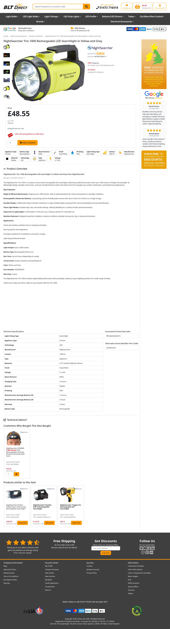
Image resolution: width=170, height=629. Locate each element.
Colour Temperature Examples (139, 573)
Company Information (13, 563)
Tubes (131, 16)
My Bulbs (48, 580)
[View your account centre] (159, 6)
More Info (22, 523)
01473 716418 (107, 8)
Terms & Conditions (11, 576)
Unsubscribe (50, 586)
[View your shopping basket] (143, 6)
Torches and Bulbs (36, 36)
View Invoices (50, 576)
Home (6, 36)
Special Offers (133, 586)
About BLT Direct (10, 569)
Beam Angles (133, 576)
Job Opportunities (10, 580)
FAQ (129, 580)
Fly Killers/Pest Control (151, 16)
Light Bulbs (11, 16)
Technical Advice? (15, 420)
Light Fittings (51, 16)
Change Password (52, 569)
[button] (136, 453)
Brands (39, 21)
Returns (48, 590)
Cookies (89, 566)
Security (90, 563)
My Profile (49, 566)
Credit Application (52, 583)
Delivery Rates (9, 573)
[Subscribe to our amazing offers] (105, 548)
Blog (5, 566)
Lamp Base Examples (136, 566)
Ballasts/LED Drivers (112, 16)
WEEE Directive (133, 583)
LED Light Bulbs (30, 16)
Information (133, 563)
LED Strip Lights (71, 16)
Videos (130, 593)
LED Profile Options (135, 569)
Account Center (51, 563)
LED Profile (90, 16)
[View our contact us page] (127, 6)
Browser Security (93, 569)
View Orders (49, 573)
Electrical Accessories (121, 21)
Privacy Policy (92, 573)
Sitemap (7, 583)
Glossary (131, 590)
